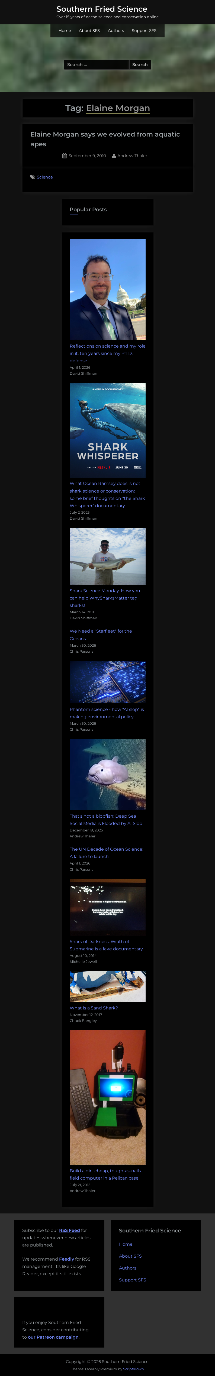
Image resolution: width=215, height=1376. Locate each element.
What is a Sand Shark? (94, 1008)
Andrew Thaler (132, 155)
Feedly (66, 1259)
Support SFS (144, 30)
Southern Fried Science (101, 9)
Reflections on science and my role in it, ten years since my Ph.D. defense (108, 353)
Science (45, 177)
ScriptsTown (133, 1369)
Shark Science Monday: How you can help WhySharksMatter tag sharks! (105, 598)
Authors (116, 30)
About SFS (89, 30)
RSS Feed (69, 1230)
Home (65, 30)
